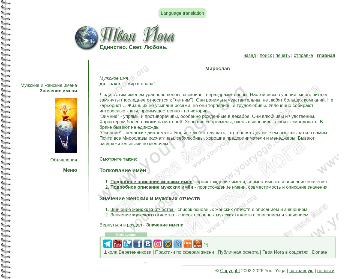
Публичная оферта (238, 252)
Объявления (63, 160)
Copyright (230, 270)
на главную (301, 270)
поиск (266, 55)
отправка (303, 55)
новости (325, 270)
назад (250, 55)
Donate (319, 252)
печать (282, 55)
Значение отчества (142, 209)
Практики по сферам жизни (184, 252)
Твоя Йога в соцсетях (285, 252)
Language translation (182, 13)
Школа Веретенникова (127, 252)
